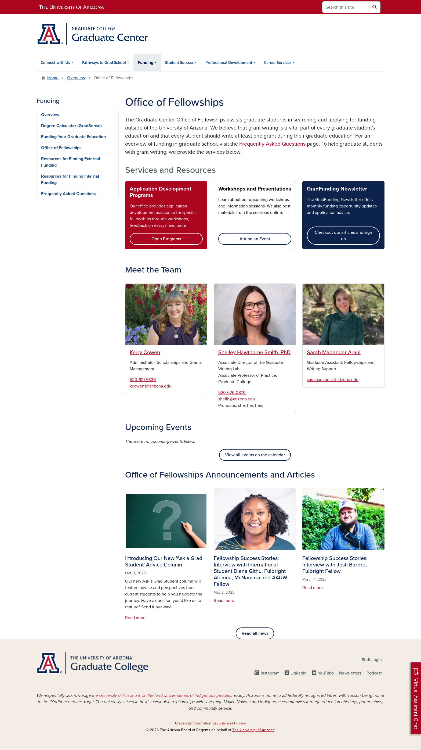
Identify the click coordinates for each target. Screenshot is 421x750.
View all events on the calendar (255, 455)
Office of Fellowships (61, 147)
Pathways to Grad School (104, 62)
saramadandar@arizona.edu (332, 379)
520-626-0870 (232, 392)
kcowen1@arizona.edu (150, 386)
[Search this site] (345, 7)
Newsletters (350, 673)
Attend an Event (254, 239)
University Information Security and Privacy (210, 723)
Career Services (277, 62)
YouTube (326, 673)
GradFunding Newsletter (337, 189)
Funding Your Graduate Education (73, 136)
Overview (76, 78)
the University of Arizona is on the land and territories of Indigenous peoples (161, 695)
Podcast (374, 673)
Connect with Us (55, 62)
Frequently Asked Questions (68, 193)
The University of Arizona (253, 730)
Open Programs (166, 239)
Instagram (270, 673)
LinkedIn (299, 673)
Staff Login (372, 659)
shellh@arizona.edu (236, 399)
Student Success (179, 62)
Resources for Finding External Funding (70, 162)
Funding (145, 62)
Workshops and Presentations (254, 189)
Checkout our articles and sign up (343, 236)
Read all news (255, 633)
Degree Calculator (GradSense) (71, 125)
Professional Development (228, 62)
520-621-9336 (143, 379)
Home (53, 78)
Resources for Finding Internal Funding (70, 179)
